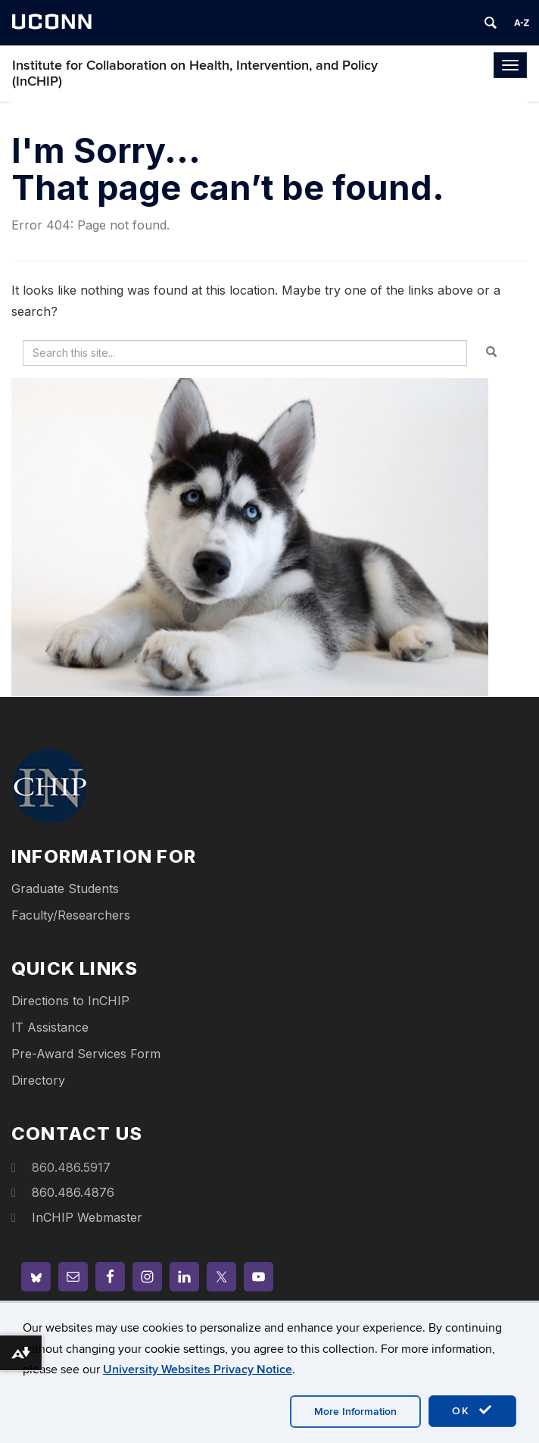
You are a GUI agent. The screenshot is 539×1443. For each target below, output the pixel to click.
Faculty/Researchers (70, 915)
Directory (38, 1080)
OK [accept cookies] (472, 1410)
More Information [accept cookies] (355, 1411)
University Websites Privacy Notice (197, 1369)
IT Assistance (50, 1027)
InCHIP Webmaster (87, 1217)
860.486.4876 (73, 1192)
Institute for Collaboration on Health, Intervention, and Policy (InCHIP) (195, 73)
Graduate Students (65, 888)
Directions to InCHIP (70, 1000)
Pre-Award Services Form (85, 1053)
